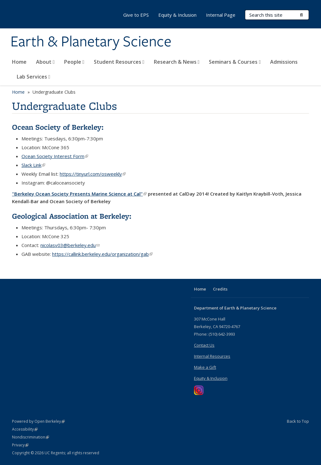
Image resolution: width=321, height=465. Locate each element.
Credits (220, 289)
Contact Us (204, 345)
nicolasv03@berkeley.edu (70, 245)
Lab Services (33, 76)
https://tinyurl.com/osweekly (93, 174)
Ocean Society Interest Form (54, 156)
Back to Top (298, 421)
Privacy (20, 445)
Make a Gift (205, 367)
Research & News (177, 61)
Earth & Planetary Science (91, 41)
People (74, 61)
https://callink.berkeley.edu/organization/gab (102, 254)
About (45, 61)
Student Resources (119, 61)
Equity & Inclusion (177, 15)
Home (19, 61)
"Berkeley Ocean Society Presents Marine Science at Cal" (79, 194)
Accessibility (25, 429)
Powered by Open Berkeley (38, 421)
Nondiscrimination (30, 437)
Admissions (284, 61)
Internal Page (220, 15)
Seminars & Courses (235, 61)
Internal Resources (212, 356)
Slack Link (33, 165)
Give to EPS (136, 15)
